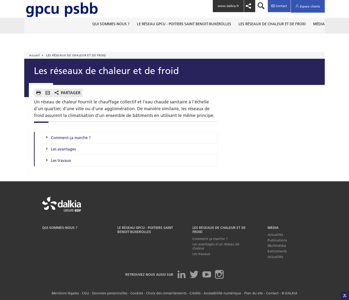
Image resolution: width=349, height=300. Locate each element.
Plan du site (253, 293)
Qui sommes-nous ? (59, 227)
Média (273, 227)
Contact (272, 293)
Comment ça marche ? (71, 137)
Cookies (136, 293)
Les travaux (61, 160)
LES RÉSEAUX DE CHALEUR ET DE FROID (219, 229)
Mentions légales (65, 293)
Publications (277, 240)
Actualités (275, 235)
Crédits (195, 293)
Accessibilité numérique (222, 293)
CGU (85, 293)
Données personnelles (109, 293)
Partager (70, 92)
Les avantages (63, 149)
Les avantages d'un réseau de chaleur (215, 246)
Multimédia (277, 245)
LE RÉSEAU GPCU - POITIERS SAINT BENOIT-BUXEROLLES (145, 229)
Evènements (277, 251)
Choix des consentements (166, 293)
